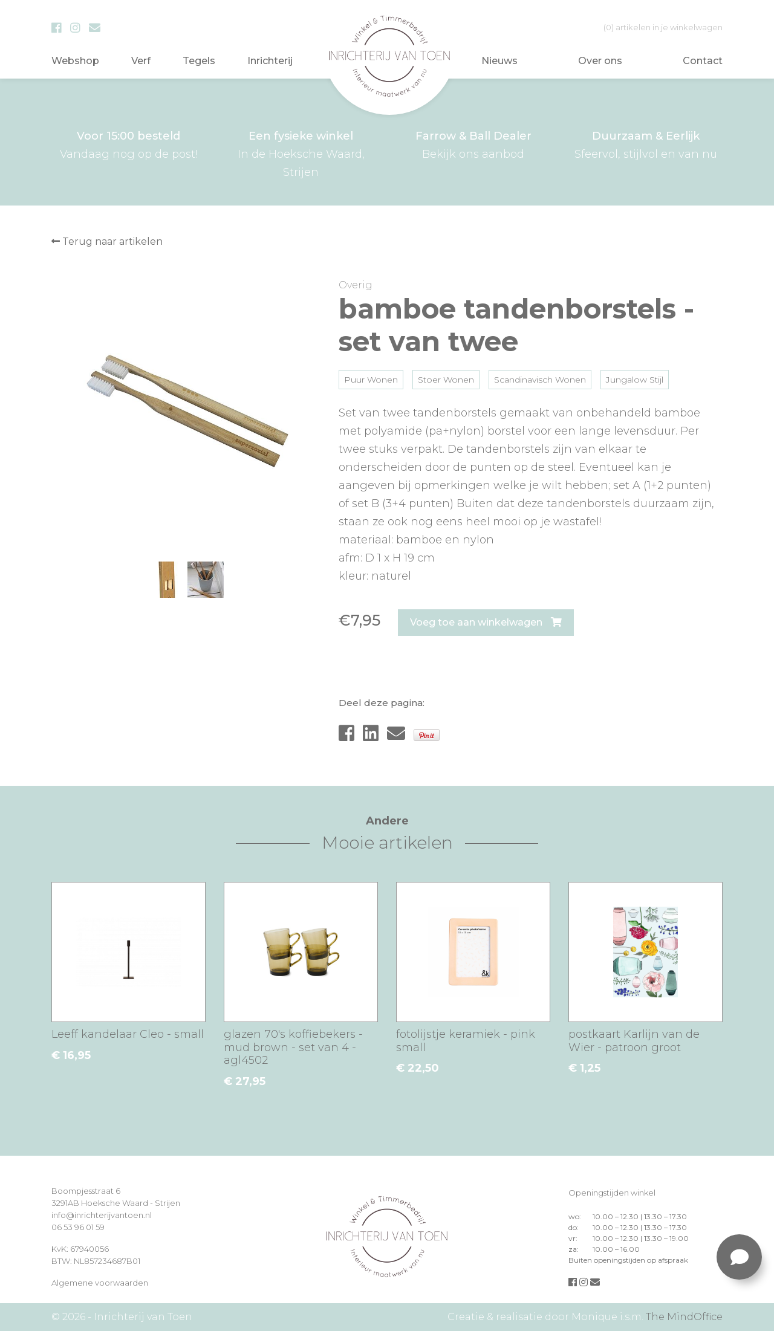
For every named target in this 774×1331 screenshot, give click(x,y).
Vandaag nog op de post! (128, 144)
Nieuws (499, 60)
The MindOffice (684, 1317)
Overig (355, 285)
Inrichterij (270, 60)
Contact (703, 60)
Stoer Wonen (446, 379)
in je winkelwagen (663, 27)
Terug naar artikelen (107, 241)
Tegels (199, 60)
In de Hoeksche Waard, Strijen (301, 153)
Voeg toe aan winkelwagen (486, 622)
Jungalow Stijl (634, 379)
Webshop (75, 60)
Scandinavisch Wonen (540, 379)
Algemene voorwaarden (99, 1282)
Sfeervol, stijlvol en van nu (645, 144)
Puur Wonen (371, 379)
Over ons (600, 60)
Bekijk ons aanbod (473, 144)
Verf (141, 60)
